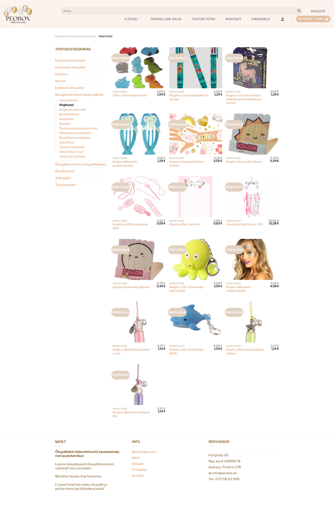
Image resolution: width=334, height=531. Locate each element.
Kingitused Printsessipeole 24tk (130, 226)
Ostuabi (138, 464)
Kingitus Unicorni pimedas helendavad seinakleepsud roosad (244, 99)
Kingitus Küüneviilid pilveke (244, 161)
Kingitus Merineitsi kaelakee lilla (131, 414)
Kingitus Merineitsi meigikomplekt (238, 289)
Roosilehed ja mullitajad (74, 137)
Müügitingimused (144, 452)
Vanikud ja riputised (72, 156)
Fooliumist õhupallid (70, 67)
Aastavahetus (68, 100)
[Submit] (298, 11)
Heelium (61, 74)
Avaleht (318, 11)
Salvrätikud (66, 142)
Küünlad (64, 123)
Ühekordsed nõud (71, 151)
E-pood (132, 19)
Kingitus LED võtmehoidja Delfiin (186, 351)
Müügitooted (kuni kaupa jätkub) (75, 36)
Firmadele (260, 19)
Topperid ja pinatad (71, 147)
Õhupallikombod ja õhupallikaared (80, 164)
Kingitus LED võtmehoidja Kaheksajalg (186, 289)
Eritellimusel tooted (70, 61)
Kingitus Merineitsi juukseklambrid (125, 163)
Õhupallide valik (166, 19)
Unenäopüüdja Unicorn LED (244, 224)
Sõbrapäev (63, 178)
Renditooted (64, 171)
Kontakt (233, 19)
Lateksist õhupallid (69, 88)
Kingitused (66, 105)
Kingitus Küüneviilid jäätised (131, 287)
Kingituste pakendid (72, 109)
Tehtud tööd (203, 19)
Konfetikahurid (69, 114)
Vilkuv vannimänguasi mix (130, 95)
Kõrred (60, 81)
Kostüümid (66, 119)
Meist (136, 458)
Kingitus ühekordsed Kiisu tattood (186, 163)
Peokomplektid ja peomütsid (78, 128)
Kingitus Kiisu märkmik (184, 224)
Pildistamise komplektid (75, 133)
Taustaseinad (65, 185)
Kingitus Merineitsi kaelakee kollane (245, 351)
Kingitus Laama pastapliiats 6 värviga (188, 97)
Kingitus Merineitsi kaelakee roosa (131, 351)
